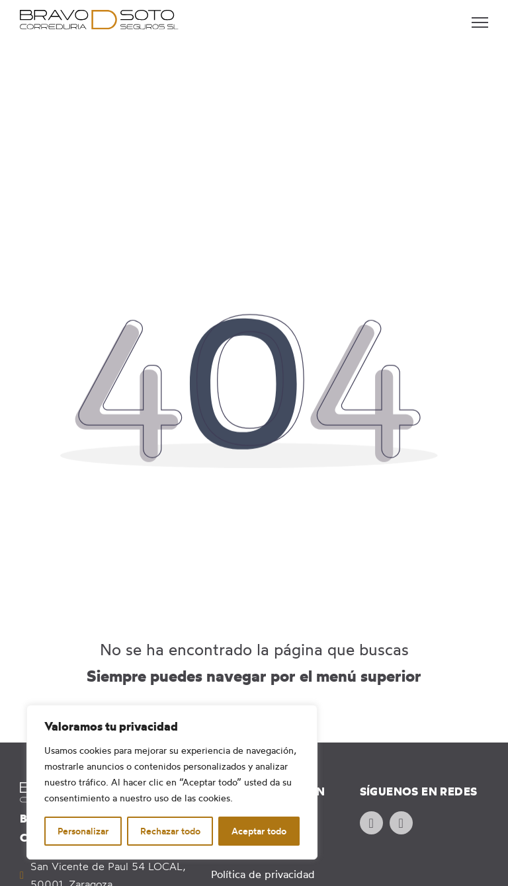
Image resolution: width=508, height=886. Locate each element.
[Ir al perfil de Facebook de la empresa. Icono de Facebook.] (371, 822)
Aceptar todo (259, 830)
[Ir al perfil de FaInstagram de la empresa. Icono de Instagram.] (401, 822)
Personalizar (83, 830)
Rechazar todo (170, 830)
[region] (172, 782)
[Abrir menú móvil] (480, 22)
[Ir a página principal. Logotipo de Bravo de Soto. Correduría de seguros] (99, 20)
